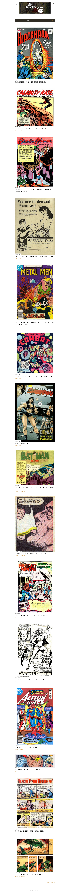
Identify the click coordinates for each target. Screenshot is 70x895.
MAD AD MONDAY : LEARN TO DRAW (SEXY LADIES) (34, 256)
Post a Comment (22, 84)
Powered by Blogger (35, 891)
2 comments (21, 326)
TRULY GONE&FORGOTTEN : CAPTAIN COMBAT (33, 376)
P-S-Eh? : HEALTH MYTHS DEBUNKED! (29, 831)
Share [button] (16, 84)
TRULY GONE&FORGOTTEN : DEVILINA (30, 680)
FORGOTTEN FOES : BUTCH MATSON (29, 875)
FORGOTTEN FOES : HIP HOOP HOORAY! (30, 82)
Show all (51, 20)
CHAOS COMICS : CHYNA (24, 443)
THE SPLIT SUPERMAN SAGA (26, 748)
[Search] (54, 3)
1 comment (21, 258)
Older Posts (51, 882)
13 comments (21, 750)
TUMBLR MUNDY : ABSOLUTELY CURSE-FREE (32, 554)
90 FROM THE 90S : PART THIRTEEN (28, 770)
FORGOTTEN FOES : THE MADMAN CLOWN (31, 616)
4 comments (21, 772)
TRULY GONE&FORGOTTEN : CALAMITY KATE (32, 129)
